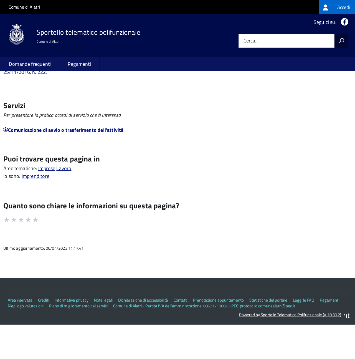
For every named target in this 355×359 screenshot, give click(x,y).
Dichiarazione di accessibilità (143, 336)
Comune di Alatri (24, 7)
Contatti (180, 336)
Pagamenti (79, 64)
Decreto (187, 100)
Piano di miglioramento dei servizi (78, 341)
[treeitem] (337, 7)
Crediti (43, 336)
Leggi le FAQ (303, 336)
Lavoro (63, 204)
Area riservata (20, 336)
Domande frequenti (30, 64)
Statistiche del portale (268, 336)
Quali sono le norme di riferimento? (293, 88)
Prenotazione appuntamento (218, 336)
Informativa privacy (71, 336)
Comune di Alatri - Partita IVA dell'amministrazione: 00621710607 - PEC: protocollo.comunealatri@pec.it (204, 341)
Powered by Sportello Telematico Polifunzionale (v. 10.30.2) (290, 351)
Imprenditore (35, 212)
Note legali (103, 336)
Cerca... (251, 41)
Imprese (46, 204)
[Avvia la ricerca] (341, 41)
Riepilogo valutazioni (26, 341)
